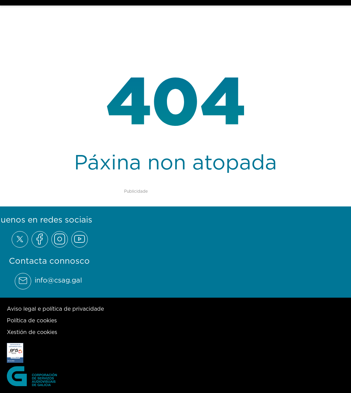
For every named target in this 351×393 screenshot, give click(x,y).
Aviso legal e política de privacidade (55, 308)
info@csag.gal (58, 280)
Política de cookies (32, 320)
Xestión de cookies (32, 332)
